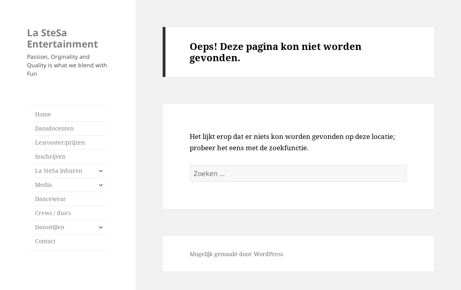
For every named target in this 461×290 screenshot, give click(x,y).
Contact (45, 241)
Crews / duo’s (53, 213)
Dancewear (50, 199)
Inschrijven (50, 156)
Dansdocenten (54, 128)
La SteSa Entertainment (62, 38)
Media (43, 184)
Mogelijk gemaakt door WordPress (236, 254)
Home (43, 114)
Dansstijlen (49, 227)
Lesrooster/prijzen (60, 142)
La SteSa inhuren (58, 170)
